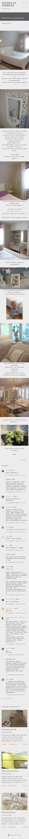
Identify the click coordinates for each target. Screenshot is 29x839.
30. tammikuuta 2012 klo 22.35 (15, 644)
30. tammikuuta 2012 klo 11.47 (15, 492)
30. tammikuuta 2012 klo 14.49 (15, 522)
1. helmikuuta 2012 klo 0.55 (15, 655)
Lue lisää (25, 744)
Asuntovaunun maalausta (10, 771)
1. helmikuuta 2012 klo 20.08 (15, 674)
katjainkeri (9, 496)
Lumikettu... (10, 608)
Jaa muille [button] (23, 460)
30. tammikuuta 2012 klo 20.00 (15, 613)
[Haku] (23, 2)
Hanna (7, 470)
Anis (7, 536)
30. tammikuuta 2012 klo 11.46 (15, 475)
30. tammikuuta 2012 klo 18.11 (15, 550)
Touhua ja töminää (9, 4)
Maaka (7, 566)
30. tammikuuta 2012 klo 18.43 (15, 595)
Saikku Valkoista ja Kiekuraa (15, 617)
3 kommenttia (12, 827)
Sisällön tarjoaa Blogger (14, 835)
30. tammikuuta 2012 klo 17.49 (15, 541)
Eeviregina (9, 507)
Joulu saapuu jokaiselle (9, 729)
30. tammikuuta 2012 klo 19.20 (15, 604)
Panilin (8, 648)
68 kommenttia (13, 744)
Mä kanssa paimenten (9, 812)
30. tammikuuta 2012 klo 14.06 (15, 502)
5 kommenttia (12, 785)
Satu (7, 545)
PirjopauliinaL (10, 599)
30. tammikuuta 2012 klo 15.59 (15, 532)
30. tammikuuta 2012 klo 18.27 (15, 562)
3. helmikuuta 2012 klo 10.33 (15, 695)
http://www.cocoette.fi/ (14, 211)
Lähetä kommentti (7, 698)
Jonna (7, 527)
